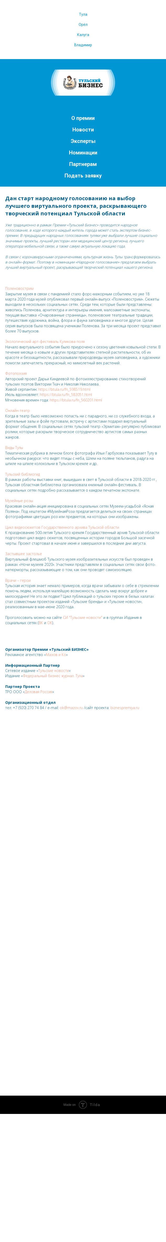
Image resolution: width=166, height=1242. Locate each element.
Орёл (83, 24)
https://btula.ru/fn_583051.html (66, 394)
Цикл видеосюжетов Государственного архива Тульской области (62, 527)
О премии (83, 118)
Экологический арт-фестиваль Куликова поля (45, 341)
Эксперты (83, 141)
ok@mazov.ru (71, 707)
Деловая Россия (38, 691)
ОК (49, 622)
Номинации (83, 153)
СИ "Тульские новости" (82, 617)
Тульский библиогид (22, 474)
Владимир (83, 45)
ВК (41, 622)
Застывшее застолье (23, 553)
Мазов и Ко (56, 654)
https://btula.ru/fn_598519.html (64, 389)
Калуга (83, 35)
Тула (83, 14)
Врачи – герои (18, 580)
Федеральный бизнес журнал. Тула (53, 675)
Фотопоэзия (16, 373)
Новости (83, 129)
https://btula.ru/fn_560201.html (76, 400)
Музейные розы (19, 500)
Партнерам (83, 164)
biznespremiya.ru (124, 707)
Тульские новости (53, 670)
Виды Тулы (14, 447)
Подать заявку (83, 175)
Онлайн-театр (17, 410)
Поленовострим (19, 288)
